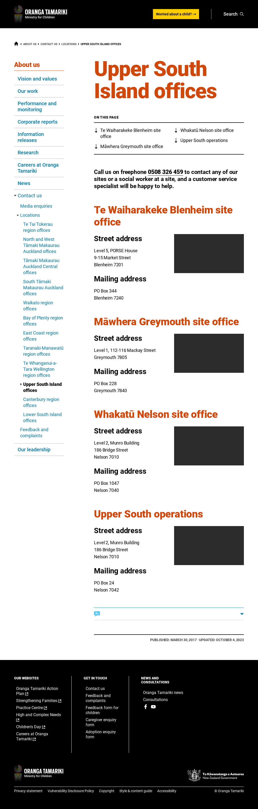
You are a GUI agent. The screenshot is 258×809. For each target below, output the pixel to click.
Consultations (155, 699)
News (24, 183)
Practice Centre (36, 707)
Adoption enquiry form (101, 734)
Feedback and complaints (34, 432)
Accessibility (166, 791)
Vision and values (37, 79)
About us (30, 44)
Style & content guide (135, 791)
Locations (69, 44)
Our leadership (34, 450)
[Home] (16, 45)
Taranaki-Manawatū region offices (43, 351)
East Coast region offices (40, 336)
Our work (28, 91)
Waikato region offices (38, 305)
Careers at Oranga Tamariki (38, 168)
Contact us (49, 44)
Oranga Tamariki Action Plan (37, 691)
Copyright (106, 791)
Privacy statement (28, 791)
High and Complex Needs (38, 717)
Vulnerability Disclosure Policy (71, 791)
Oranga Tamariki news (163, 692)
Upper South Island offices (41, 387)
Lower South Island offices (42, 417)
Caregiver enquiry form (101, 722)
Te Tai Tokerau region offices (38, 227)
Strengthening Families (38, 700)
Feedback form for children (102, 710)
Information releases (31, 137)
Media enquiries (36, 206)
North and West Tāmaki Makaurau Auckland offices (41, 245)
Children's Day (36, 726)
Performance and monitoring (37, 106)
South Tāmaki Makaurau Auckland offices (43, 287)
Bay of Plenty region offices (43, 320)
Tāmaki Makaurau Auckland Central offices (41, 266)
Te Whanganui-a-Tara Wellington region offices (40, 369)
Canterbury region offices (41, 402)
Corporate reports (37, 122)
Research (28, 153)
